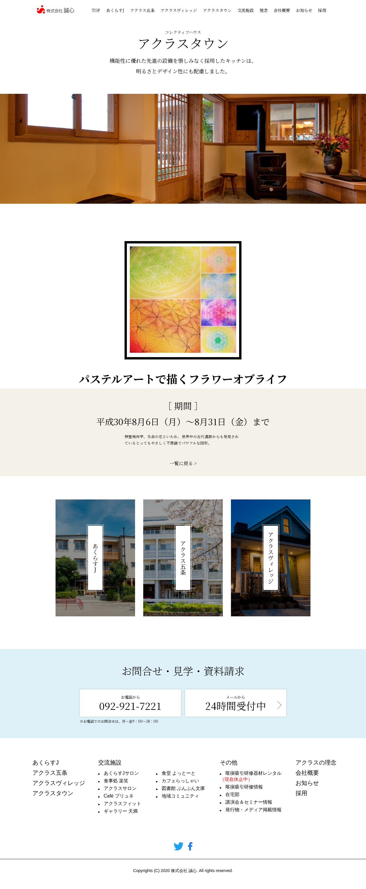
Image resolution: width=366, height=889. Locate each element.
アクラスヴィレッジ (178, 10)
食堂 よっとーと (179, 773)
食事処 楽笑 (116, 780)
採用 (322, 10)
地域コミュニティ (180, 795)
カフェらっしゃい (180, 780)
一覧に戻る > (183, 463)
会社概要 (282, 10)
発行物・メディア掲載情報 (253, 809)
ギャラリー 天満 (121, 811)
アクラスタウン (217, 10)
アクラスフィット (122, 803)
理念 (264, 10)
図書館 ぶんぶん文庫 (183, 788)
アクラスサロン (120, 788)
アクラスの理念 (316, 762)
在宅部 (232, 794)
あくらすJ (115, 10)
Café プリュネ (119, 795)
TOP (96, 10)
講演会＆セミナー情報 (248, 802)
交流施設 (245, 10)
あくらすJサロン (121, 773)
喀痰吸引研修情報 (244, 786)
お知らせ (304, 10)
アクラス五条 (142, 10)
